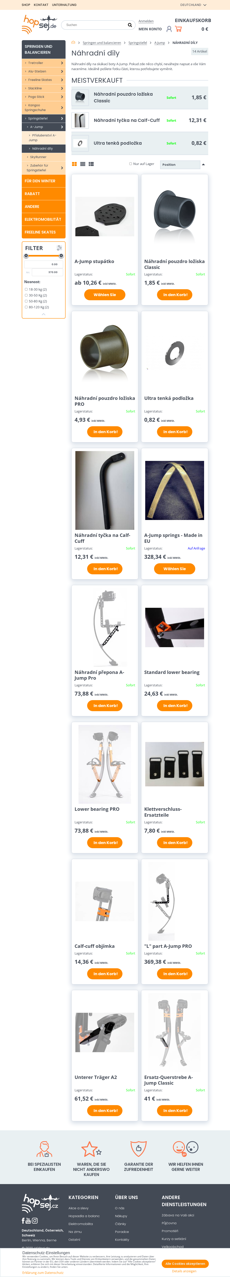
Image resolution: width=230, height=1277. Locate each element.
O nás (119, 1208)
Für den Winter (40, 181)
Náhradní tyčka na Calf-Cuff (127, 120)
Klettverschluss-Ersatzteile (163, 812)
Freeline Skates (46, 80)
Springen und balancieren (38, 49)
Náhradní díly (42, 148)
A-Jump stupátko (94, 261)
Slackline (46, 88)
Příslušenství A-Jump (43, 137)
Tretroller (46, 63)
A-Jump (47, 127)
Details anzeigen (184, 1271)
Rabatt (32, 193)
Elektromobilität (43, 219)
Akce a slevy (78, 1208)
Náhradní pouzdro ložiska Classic (174, 264)
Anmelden (146, 21)
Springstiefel (46, 118)
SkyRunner (38, 157)
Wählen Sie (105, 294)
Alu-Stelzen (46, 71)
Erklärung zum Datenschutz (43, 1273)
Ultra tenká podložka (118, 143)
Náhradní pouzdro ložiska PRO (105, 401)
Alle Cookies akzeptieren (185, 1263)
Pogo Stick (46, 97)
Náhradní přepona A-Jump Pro (99, 675)
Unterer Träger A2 (96, 1077)
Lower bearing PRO (97, 809)
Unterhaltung (64, 5)
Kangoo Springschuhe (45, 107)
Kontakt (41, 5)
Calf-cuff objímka (95, 946)
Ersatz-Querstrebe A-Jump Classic (168, 1080)
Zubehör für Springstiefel (46, 167)
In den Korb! (175, 294)
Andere (32, 206)
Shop (26, 5)
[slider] (26, 255)
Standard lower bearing (172, 672)
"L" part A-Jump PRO (168, 946)
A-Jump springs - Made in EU (173, 538)
